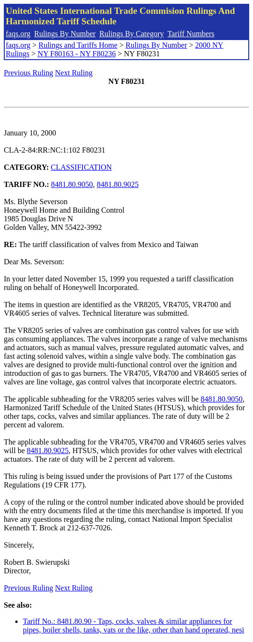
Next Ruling (74, 73)
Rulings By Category (132, 34)
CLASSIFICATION (81, 167)
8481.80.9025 (118, 184)
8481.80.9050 (72, 184)
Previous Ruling (28, 73)
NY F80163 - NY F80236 (77, 54)
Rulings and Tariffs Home (78, 45)
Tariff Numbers (190, 34)
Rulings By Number (65, 34)
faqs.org (18, 34)
